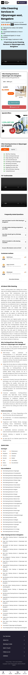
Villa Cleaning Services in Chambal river (11, 487)
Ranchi (4, 451)
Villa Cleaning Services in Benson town (11, 498)
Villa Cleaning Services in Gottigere (10, 519)
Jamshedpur (14, 460)
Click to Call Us (15, 102)
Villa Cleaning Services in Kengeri (10, 494)
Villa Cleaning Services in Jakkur (10, 517)
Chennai (5, 455)
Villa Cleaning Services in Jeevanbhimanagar (13, 515)
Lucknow (5, 465)
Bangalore (5, 453)
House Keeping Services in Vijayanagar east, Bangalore (15, 627)
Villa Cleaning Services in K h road (10, 491)
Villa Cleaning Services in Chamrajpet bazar (12, 503)
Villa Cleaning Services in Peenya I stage (11, 480)
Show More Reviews (14, 279)
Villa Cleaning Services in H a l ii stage (11, 529)
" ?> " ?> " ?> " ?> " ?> (14, 82)
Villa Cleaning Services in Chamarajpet (11, 496)
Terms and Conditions (17, 661)
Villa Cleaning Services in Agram (10, 526)
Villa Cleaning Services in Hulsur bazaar (11, 484)
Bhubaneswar (15, 451)
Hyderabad (14, 453)
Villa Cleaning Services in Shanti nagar (11, 510)
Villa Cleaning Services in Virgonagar (11, 471)
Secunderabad (15, 462)
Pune (4, 460)
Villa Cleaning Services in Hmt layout (11, 531)
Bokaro (4, 462)
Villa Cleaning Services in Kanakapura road (12, 478)
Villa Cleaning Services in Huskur (10, 508)
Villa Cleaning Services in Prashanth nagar (12, 522)
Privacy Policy (9, 661)
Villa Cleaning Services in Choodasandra (12, 473)
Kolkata (13, 458)
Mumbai (5, 458)
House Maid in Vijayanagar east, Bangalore (12, 625)
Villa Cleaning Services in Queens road (11, 505)
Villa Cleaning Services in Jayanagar (11, 524)
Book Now (20, 97)
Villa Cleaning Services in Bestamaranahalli (12, 475)
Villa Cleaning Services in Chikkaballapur (12, 501)
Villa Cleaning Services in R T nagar (10, 512)
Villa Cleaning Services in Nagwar (10, 489)
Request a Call (15, 107)
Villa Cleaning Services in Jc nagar (10, 482)
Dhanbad (14, 455)
